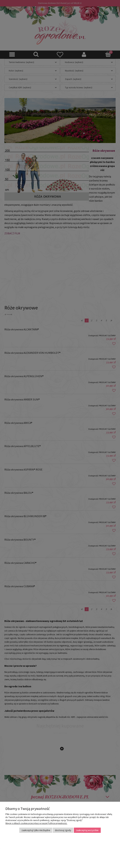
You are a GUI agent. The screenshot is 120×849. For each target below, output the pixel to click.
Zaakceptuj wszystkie (87, 830)
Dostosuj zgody (63, 830)
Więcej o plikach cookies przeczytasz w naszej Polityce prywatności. (36, 823)
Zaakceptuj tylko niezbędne (35, 830)
